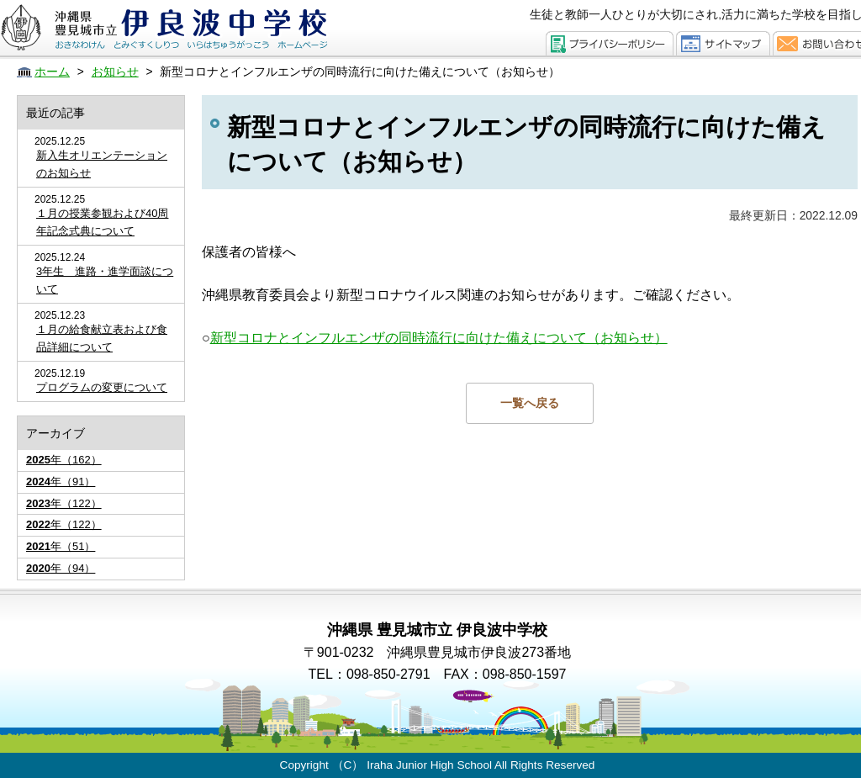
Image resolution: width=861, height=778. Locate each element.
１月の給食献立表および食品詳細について (101, 338)
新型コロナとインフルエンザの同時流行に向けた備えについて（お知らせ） (439, 338)
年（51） (60, 546)
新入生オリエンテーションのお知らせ (101, 164)
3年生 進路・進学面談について (104, 280)
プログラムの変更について (101, 387)
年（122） (64, 503)
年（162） (64, 459)
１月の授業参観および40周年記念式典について (102, 222)
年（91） (60, 481)
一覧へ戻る (529, 403)
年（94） (60, 568)
